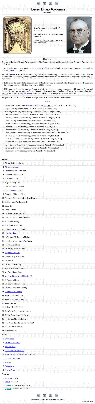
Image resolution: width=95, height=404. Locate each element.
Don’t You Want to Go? (14, 190)
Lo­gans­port (48, 105)
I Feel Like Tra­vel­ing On (14, 351)
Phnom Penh (10, 370)
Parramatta (9, 366)
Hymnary (8, 389)
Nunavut (8, 362)
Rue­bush (38, 68)
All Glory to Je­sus (12, 167)
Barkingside (9, 339)
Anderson (8, 378)
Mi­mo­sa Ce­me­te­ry (47, 40)
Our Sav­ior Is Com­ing (13, 292)
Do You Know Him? (12, 343)
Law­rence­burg (57, 34)
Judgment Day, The (12, 253)
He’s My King (10, 347)
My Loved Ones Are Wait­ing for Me (18, 276)
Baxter (7, 382)
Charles (11, 70)
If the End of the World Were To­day (20, 354)
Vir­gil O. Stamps (26, 93)
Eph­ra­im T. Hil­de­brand (34, 105)
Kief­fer (45, 68)
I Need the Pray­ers (12, 233)
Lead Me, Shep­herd (12, 358)
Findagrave (9, 385)
